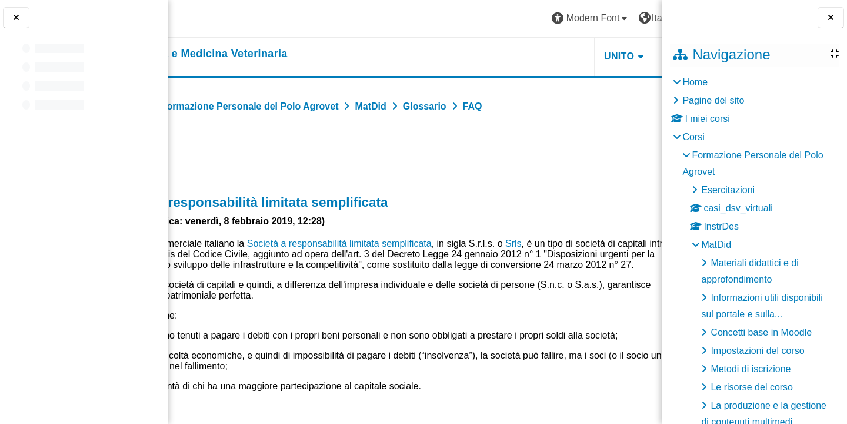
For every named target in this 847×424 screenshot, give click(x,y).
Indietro (203, 157)
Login (632, 18)
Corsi (693, 137)
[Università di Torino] (213, 18)
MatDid (716, 245)
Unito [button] (517, 56)
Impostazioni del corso (757, 351)
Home (695, 82)
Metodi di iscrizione (751, 369)
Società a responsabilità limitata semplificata (426, 243)
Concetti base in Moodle (761, 332)
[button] (489, 18)
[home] (274, 54)
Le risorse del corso (752, 387)
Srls (600, 243)
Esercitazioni (728, 190)
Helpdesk (587, 56)
